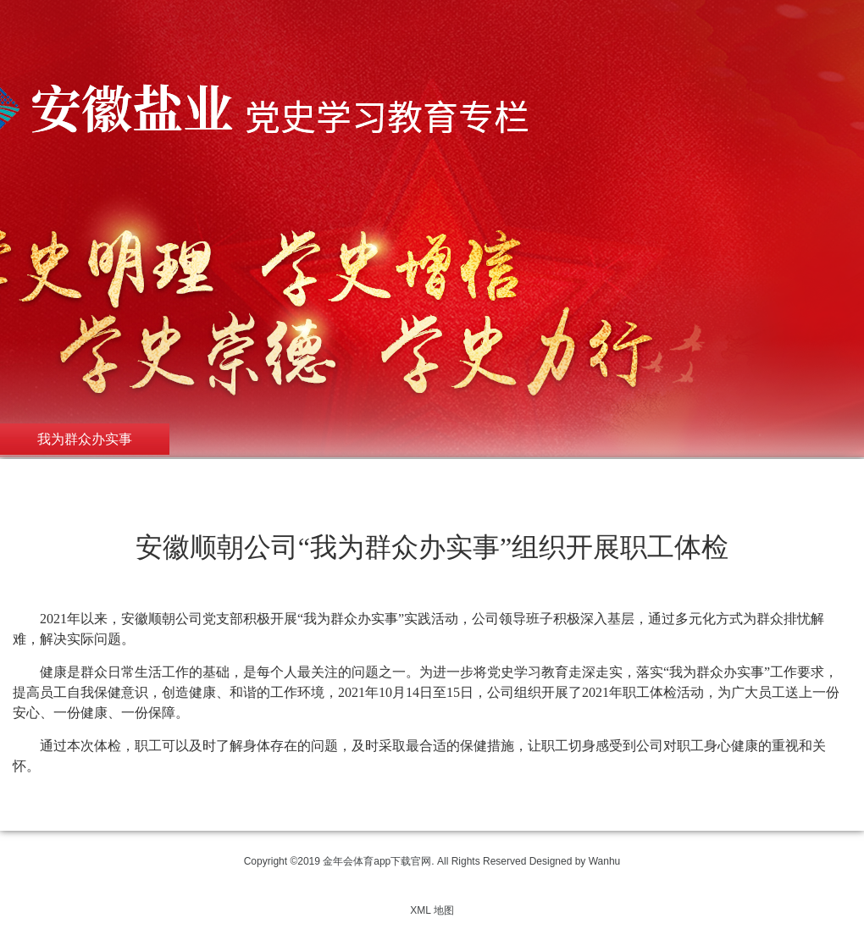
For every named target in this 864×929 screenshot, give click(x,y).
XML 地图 (432, 910)
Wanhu (605, 861)
